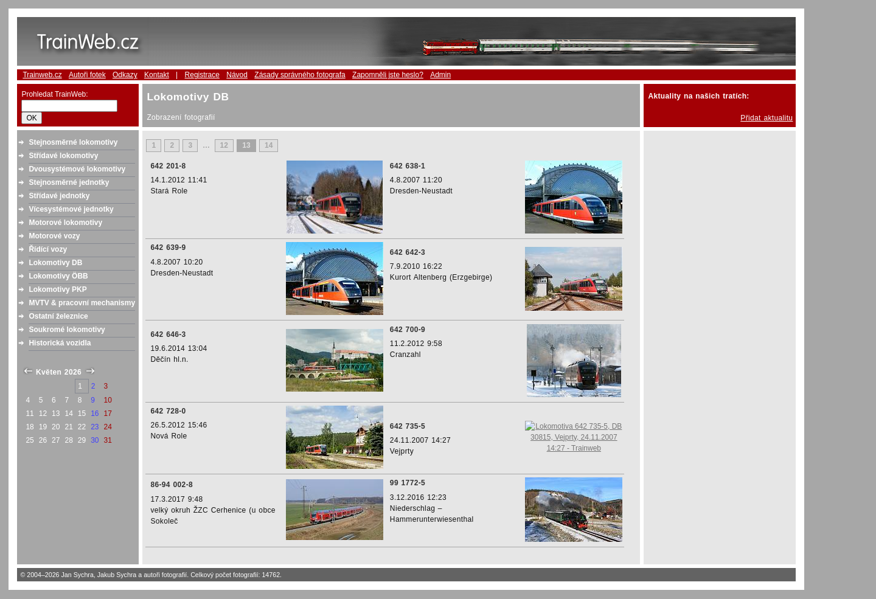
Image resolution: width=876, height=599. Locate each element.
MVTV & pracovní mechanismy (82, 303)
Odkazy (125, 75)
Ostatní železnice (58, 316)
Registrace (202, 75)
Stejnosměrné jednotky (69, 182)
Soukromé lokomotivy (67, 329)
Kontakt (156, 75)
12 (224, 145)
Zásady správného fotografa (299, 75)
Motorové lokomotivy (65, 222)
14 (269, 145)
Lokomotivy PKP (57, 289)
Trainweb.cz (42, 75)
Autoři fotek (87, 75)
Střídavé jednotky (59, 196)
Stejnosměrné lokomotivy (73, 142)
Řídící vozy (48, 249)
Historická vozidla (60, 343)
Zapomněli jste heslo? (387, 75)
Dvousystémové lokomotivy (77, 169)
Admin (440, 75)
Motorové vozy (54, 236)
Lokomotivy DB (55, 262)
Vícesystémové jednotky (71, 209)
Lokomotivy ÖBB (58, 276)
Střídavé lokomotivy (63, 155)
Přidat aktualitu (766, 118)
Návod (237, 75)
